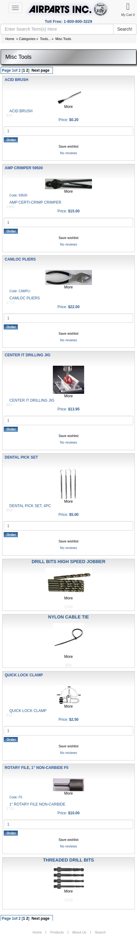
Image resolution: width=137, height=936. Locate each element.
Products (56, 932)
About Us (79, 932)
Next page (40, 70)
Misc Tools (63, 39)
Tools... (45, 39)
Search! (124, 29)
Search (100, 932)
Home (9, 39)
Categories (27, 39)
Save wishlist (68, 146)
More (68, 106)
